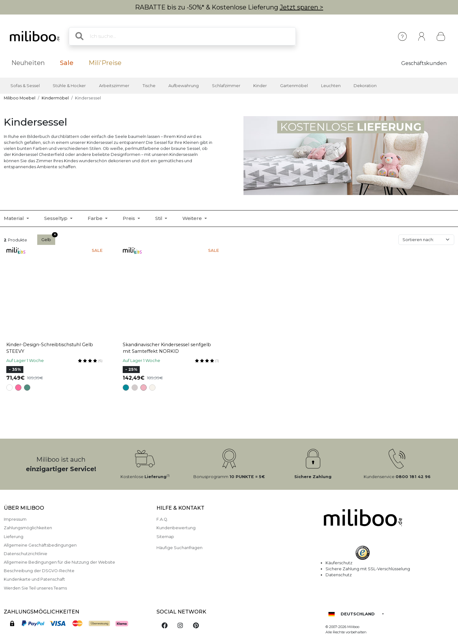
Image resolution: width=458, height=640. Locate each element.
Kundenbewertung (176, 527)
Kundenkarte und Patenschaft (34, 579)
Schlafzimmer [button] (226, 85)
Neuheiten (28, 63)
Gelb (48, 238)
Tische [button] (149, 85)
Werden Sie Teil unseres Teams (35, 588)
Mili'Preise (105, 63)
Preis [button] (129, 218)
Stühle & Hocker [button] (69, 85)
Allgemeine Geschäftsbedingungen (40, 545)
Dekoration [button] (365, 85)
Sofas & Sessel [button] (25, 85)
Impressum (15, 519)
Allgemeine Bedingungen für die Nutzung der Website (59, 562)
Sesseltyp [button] (56, 218)
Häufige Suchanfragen (179, 547)
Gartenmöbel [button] (294, 85)
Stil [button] (159, 218)
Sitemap (165, 536)
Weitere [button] (192, 218)
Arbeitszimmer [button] (114, 85)
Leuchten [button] (331, 85)
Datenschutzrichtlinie (25, 553)
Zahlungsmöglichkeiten (28, 527)
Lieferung (13, 536)
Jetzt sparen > (301, 7)
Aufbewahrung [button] (183, 85)
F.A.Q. (162, 519)
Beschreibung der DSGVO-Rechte (39, 570)
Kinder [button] (260, 85)
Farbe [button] (96, 218)
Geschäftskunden (424, 63)
